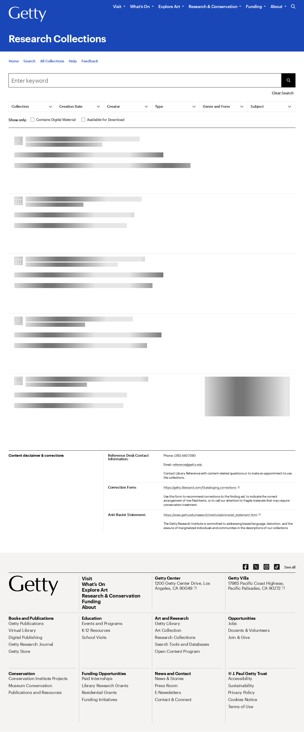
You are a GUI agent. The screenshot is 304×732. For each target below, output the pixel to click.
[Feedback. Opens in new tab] (90, 61)
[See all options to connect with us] (289, 567)
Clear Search (282, 93)
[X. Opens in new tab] (256, 567)
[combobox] (145, 80)
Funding (254, 6)
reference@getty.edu (187, 464)
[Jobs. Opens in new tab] (232, 623)
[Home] (14, 61)
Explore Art (169, 6)
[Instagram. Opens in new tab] (266, 567)
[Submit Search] (288, 80)
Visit (117, 6)
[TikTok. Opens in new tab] (277, 567)
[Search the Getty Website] (293, 6)
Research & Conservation (213, 6)
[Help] (73, 61)
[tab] (32, 107)
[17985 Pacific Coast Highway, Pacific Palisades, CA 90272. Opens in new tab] (262, 586)
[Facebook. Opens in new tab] (245, 567)
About (276, 6)
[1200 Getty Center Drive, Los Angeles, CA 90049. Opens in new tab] (188, 586)
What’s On (140, 6)
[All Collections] (52, 61)
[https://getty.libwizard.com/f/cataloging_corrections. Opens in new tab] (201, 488)
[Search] (29, 61)
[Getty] (27, 14)
